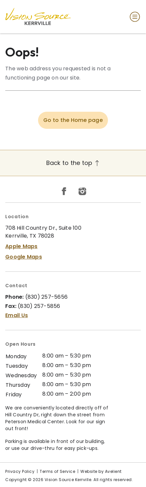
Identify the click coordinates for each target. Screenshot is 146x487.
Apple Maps (21, 246)
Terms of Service (57, 471)
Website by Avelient (101, 471)
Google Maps (23, 257)
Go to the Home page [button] (73, 120)
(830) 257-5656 (46, 297)
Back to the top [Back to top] (73, 163)
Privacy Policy (19, 471)
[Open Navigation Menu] (133, 17)
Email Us (16, 315)
